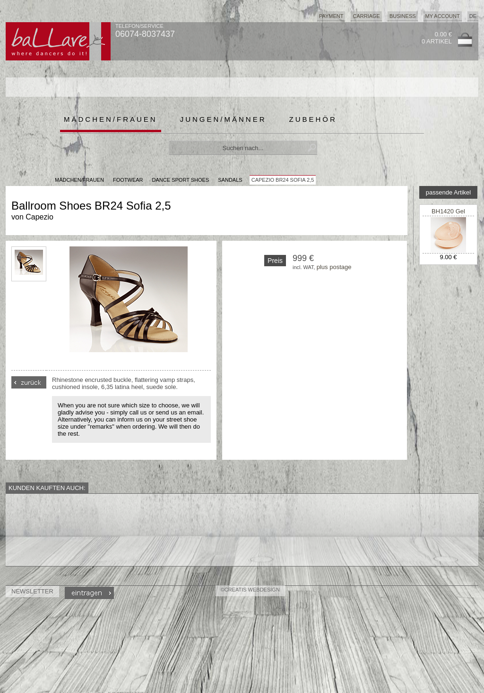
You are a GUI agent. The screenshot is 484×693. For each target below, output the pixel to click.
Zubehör (313, 119)
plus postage (334, 266)
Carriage (366, 16)
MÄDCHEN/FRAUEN (79, 180)
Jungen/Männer (223, 119)
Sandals (230, 180)
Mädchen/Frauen (110, 119)
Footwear (128, 180)
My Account (442, 16)
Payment (331, 16)
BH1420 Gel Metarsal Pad (448, 215)
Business (402, 16)
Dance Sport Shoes (180, 180)
